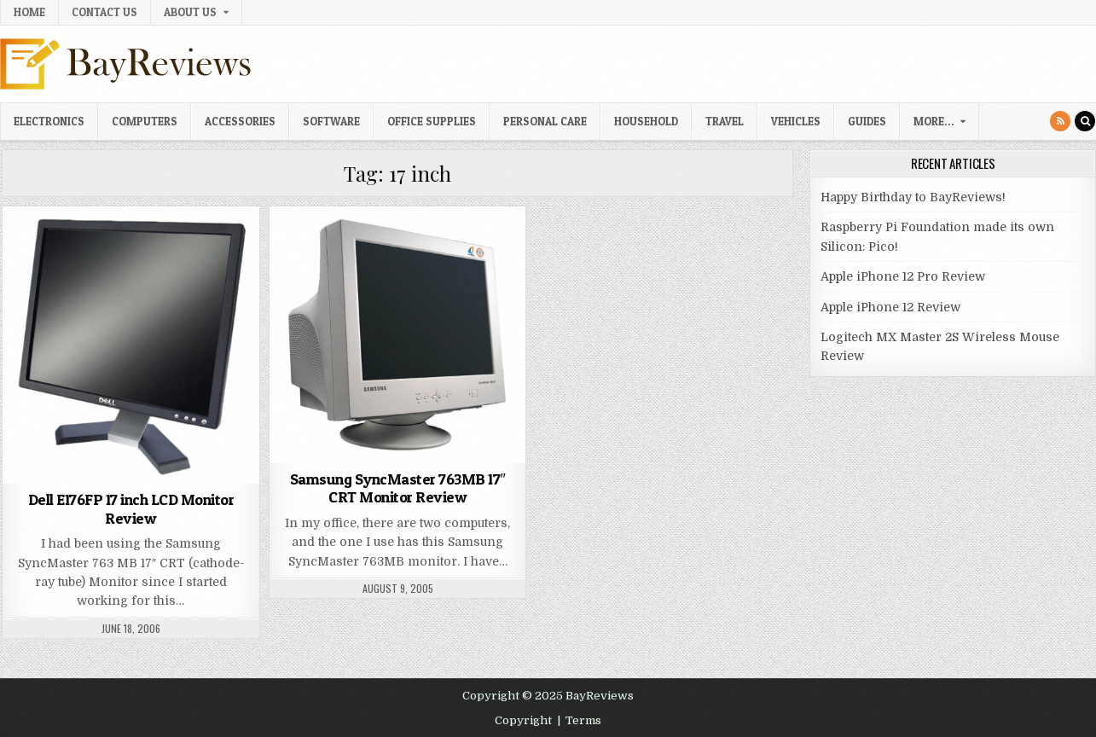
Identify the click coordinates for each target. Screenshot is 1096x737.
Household (646, 121)
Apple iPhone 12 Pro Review (903, 276)
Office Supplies (431, 121)
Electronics (49, 121)
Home (29, 12)
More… (933, 121)
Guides (867, 121)
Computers (144, 121)
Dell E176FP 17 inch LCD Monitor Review (131, 508)
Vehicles (796, 121)
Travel (724, 121)
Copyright (523, 720)
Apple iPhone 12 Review (890, 307)
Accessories (240, 121)
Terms (583, 720)
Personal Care (545, 121)
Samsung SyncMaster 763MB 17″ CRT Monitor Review (397, 488)
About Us (190, 12)
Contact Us (104, 12)
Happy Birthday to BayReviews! (913, 197)
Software (331, 121)
